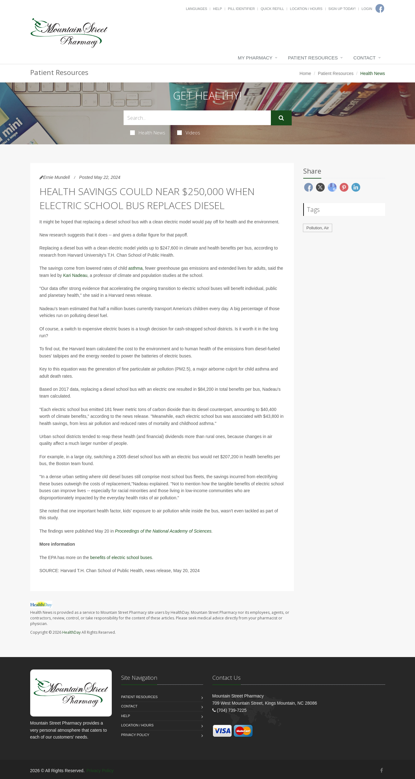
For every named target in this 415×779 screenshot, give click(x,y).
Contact (364, 57)
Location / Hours (306, 9)
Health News (147, 132)
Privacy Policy (135, 735)
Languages (196, 9)
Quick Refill (272, 9)
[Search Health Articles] (197, 117)
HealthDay (71, 632)
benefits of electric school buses (121, 557)
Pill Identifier (241, 9)
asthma (135, 268)
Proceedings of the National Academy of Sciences (163, 531)
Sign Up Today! (342, 9)
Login (366, 9)
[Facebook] (381, 770)
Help (217, 9)
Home (305, 73)
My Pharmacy (255, 57)
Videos (188, 132)
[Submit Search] (281, 117)
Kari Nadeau (75, 275)
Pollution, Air (317, 228)
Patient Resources (313, 57)
